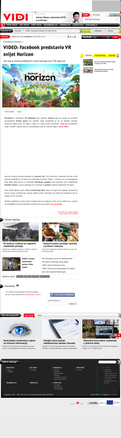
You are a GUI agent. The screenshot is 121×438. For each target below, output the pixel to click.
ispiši (75, 37)
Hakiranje (98, 31)
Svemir (110, 31)
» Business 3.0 (57, 387)
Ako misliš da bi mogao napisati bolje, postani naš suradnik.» (67, 213)
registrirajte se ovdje (33, 294)
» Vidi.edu (56, 375)
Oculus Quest (44, 276)
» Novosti (56, 370)
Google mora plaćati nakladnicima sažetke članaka (59, 341)
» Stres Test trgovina (59, 379)
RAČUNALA (57, 368)
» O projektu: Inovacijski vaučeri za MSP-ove (110, 381)
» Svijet (8, 370)
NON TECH (10, 368)
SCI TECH (33, 368)
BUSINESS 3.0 (11, 383)
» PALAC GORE (58, 373)
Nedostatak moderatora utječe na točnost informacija (19, 341)
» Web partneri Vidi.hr (110, 373)
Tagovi (19, 111)
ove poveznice (56, 204)
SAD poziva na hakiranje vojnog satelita (55, 262)
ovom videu (64, 127)
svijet (29, 276)
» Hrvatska (9, 371)
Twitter (112, 15)
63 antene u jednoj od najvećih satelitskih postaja (19, 244)
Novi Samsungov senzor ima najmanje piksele (57, 258)
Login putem (64, 295)
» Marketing (107, 370)
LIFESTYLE (57, 383)
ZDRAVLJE (34, 383)
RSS (118, 15)
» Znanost (33, 370)
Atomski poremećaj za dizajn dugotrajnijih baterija (103, 70)
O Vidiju (107, 368)
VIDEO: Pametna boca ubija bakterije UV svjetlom (58, 268)
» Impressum (108, 371)
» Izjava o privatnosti (110, 375)
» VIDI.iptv (56, 371)
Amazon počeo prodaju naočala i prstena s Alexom (60, 244)
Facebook (115, 15)
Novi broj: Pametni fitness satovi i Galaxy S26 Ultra (105, 62)
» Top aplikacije (58, 388)
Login (115, 37)
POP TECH (80, 368)
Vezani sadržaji (9, 111)
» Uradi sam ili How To (60, 377)
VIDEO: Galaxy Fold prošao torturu (53, 265)
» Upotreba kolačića (110, 377)
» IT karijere (56, 385)
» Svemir (79, 370)
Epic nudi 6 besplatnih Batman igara (54, 272)
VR (25, 276)
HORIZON (35, 276)
